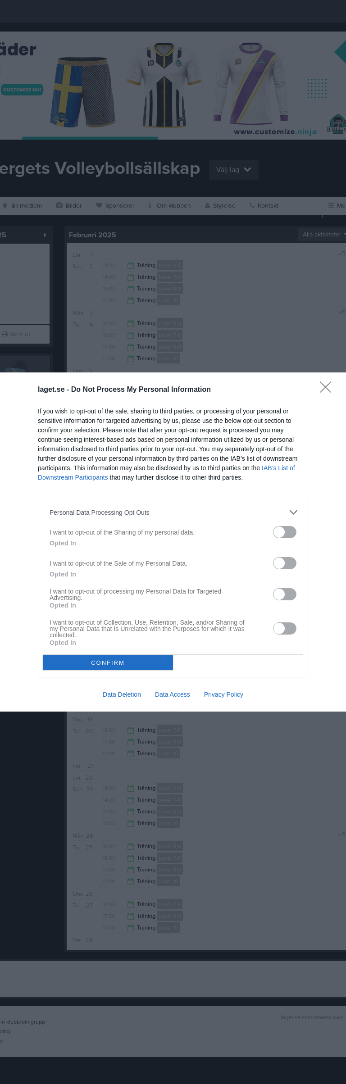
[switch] (284, 532)
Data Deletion (122, 694)
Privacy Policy (223, 694)
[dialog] (173, 542)
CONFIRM (108, 662)
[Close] (328, 390)
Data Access (172, 694)
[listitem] (173, 512)
